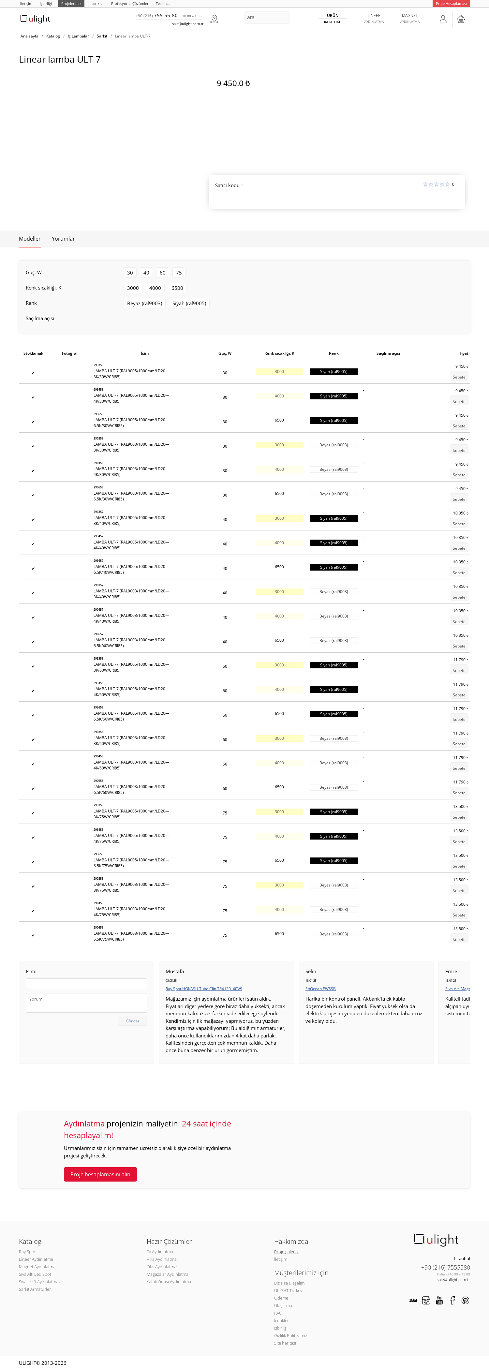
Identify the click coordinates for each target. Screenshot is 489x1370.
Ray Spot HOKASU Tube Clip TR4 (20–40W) (204, 988)
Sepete (459, 377)
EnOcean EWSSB (320, 988)
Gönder (133, 1021)
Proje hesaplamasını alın (100, 1174)
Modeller (30, 238)
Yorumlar (63, 238)
